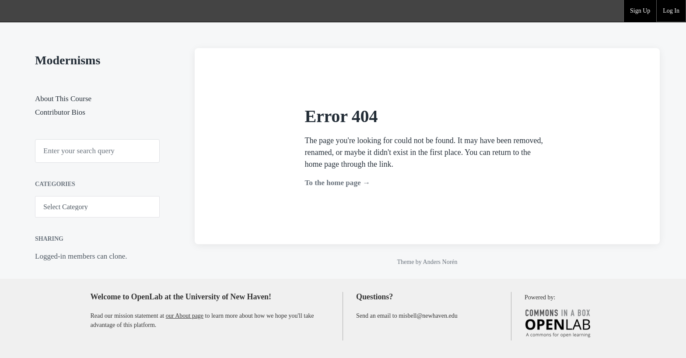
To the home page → (337, 183)
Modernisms (67, 60)
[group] (640, 11)
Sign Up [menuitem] (640, 10)
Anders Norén (440, 262)
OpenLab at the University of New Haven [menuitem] (33, 11)
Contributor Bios (60, 112)
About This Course (63, 99)
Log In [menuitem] (671, 10)
